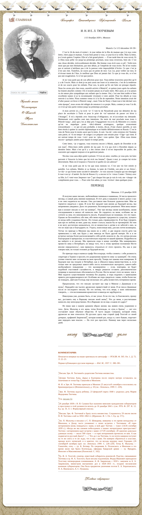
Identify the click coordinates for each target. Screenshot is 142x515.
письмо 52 (67, 399)
